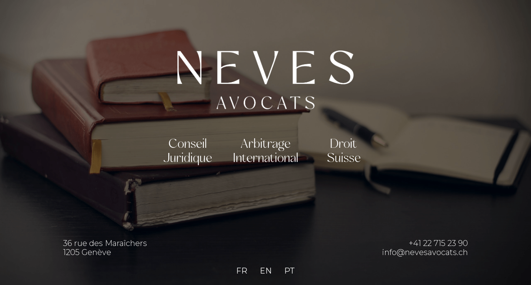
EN (266, 271)
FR (241, 271)
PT (289, 271)
